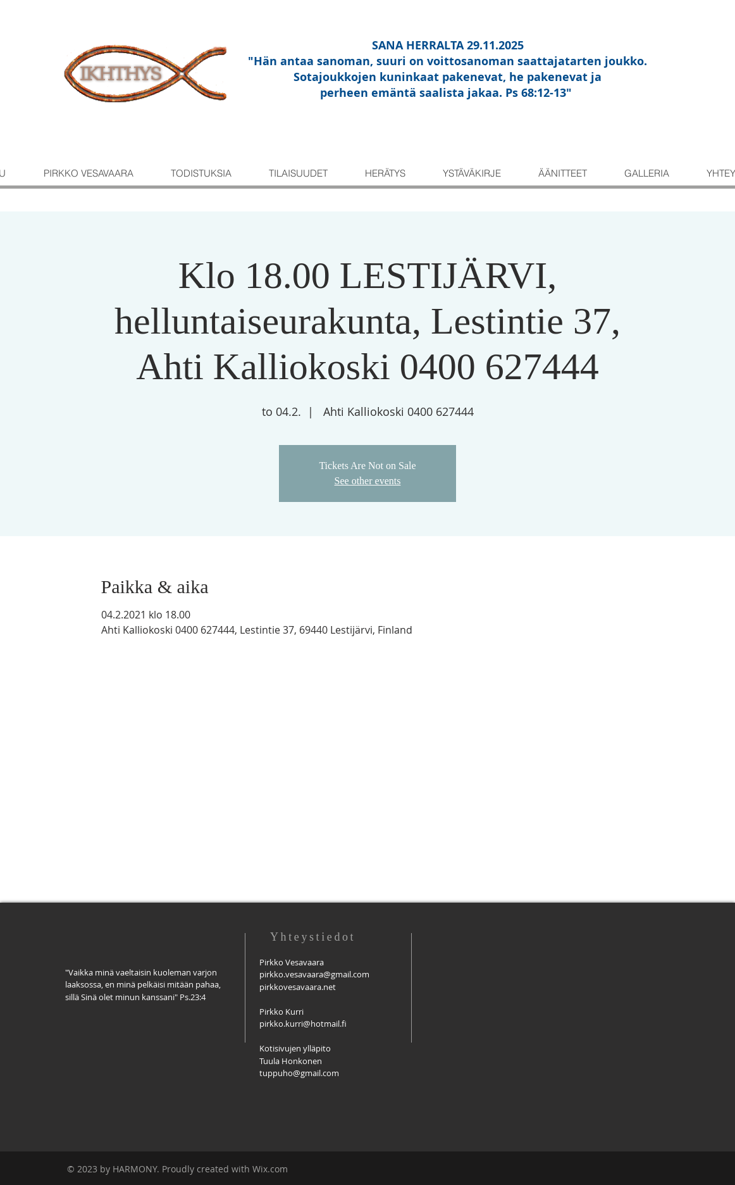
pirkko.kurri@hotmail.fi (303, 1023)
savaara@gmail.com (331, 974)
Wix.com (270, 1169)
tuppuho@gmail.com (299, 1073)
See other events (368, 480)
